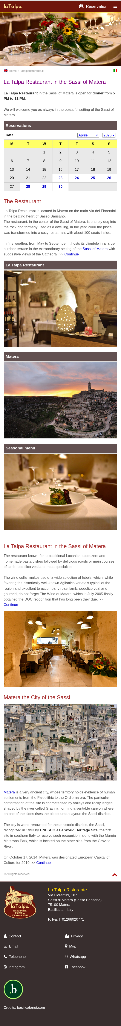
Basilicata (56, 910)
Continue (71, 254)
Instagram (14, 967)
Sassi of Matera (95, 249)
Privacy (74, 936)
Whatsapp (75, 957)
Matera (9, 792)
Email (11, 946)
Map (70, 946)
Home (10, 70)
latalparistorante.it (32, 70)
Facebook (75, 967)
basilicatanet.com (31, 1008)
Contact (12, 936)
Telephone (15, 957)
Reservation (93, 6)
